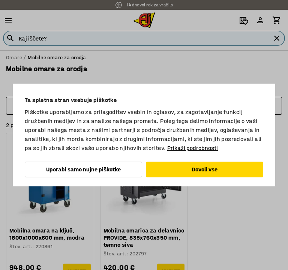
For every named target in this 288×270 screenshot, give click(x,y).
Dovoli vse (205, 169)
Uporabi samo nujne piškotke (83, 169)
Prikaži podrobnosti (192, 148)
